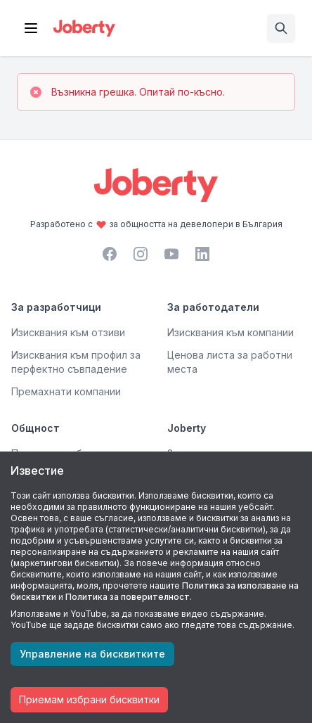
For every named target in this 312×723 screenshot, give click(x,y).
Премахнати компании (66, 391)
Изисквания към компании (230, 332)
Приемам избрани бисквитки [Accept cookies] (89, 699)
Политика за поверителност (127, 596)
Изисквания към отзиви (68, 332)
